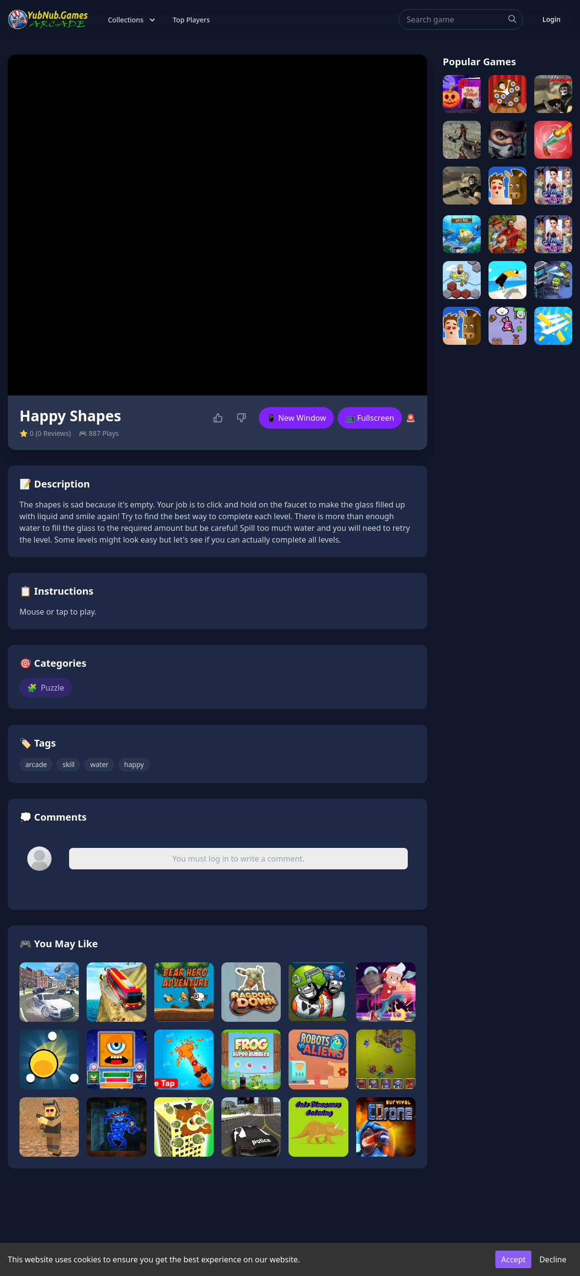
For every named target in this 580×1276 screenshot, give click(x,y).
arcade (36, 764)
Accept (513, 1259)
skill (68, 764)
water (99, 764)
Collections (132, 20)
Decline (552, 1259)
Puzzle (45, 688)
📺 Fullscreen (369, 418)
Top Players (191, 19)
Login (552, 19)
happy (134, 764)
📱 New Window (296, 418)
